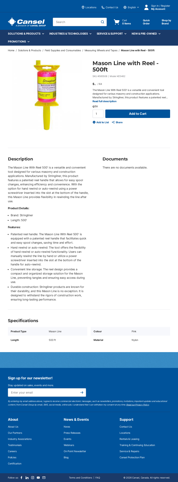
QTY (95, 106)
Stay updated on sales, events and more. (31, 385)
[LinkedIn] (27, 478)
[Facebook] (21, 478)
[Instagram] (32, 478)
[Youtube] (38, 478)
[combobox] (80, 22)
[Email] (44, 478)
